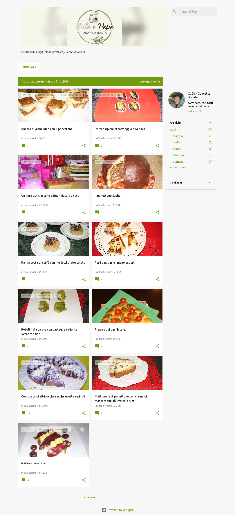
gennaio (178, 161)
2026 (173, 129)
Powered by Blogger (117, 510)
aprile (176, 142)
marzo (177, 149)
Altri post (90, 497)
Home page (29, 67)
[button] (84, 145)
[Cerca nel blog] (197, 11)
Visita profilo (195, 111)
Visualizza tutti (150, 81)
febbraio (178, 155)
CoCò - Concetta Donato (199, 95)
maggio (178, 136)
